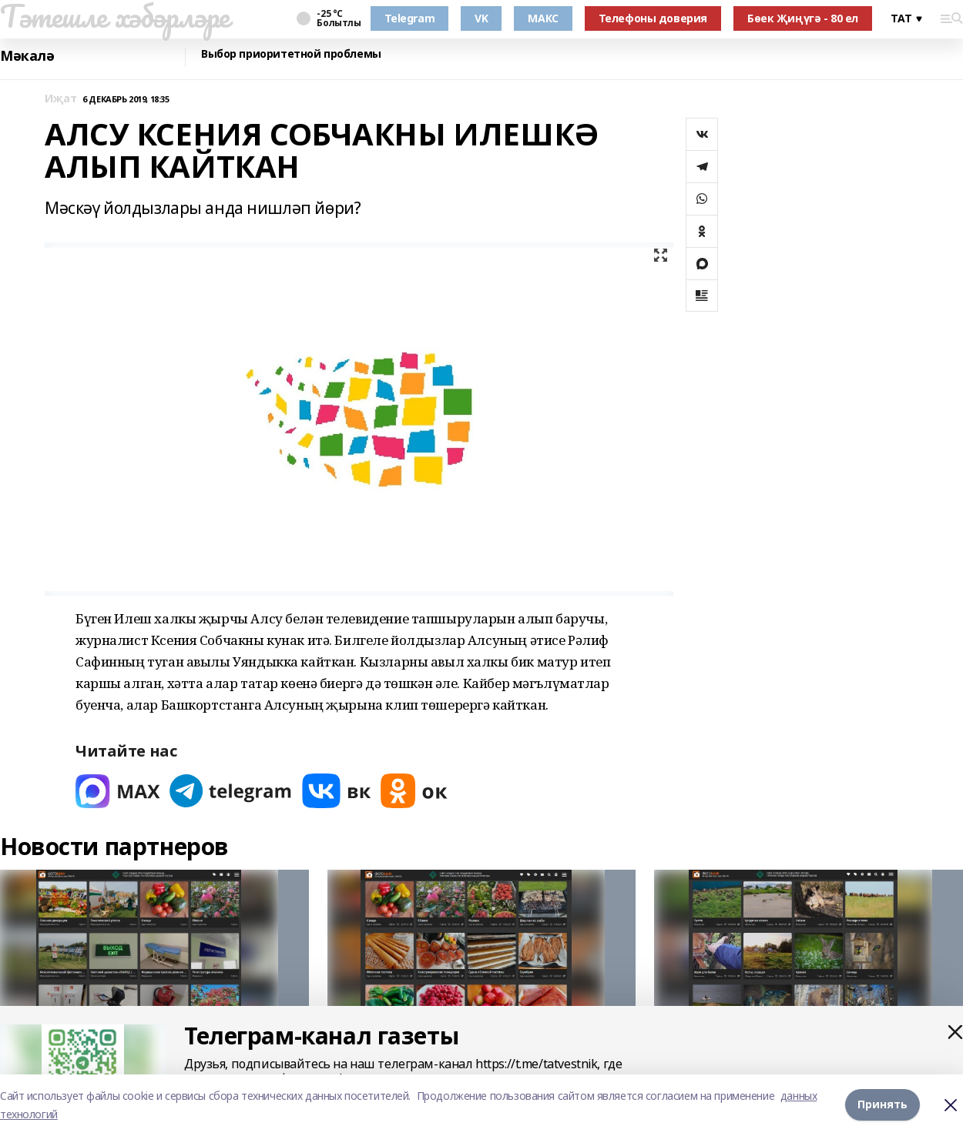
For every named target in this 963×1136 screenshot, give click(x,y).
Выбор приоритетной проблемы (291, 54)
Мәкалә (27, 56)
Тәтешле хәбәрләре (115, 16)
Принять (882, 1105)
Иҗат (60, 98)
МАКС (543, 18)
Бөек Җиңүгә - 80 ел (802, 18)
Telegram (409, 18)
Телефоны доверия (653, 18)
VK (481, 18)
